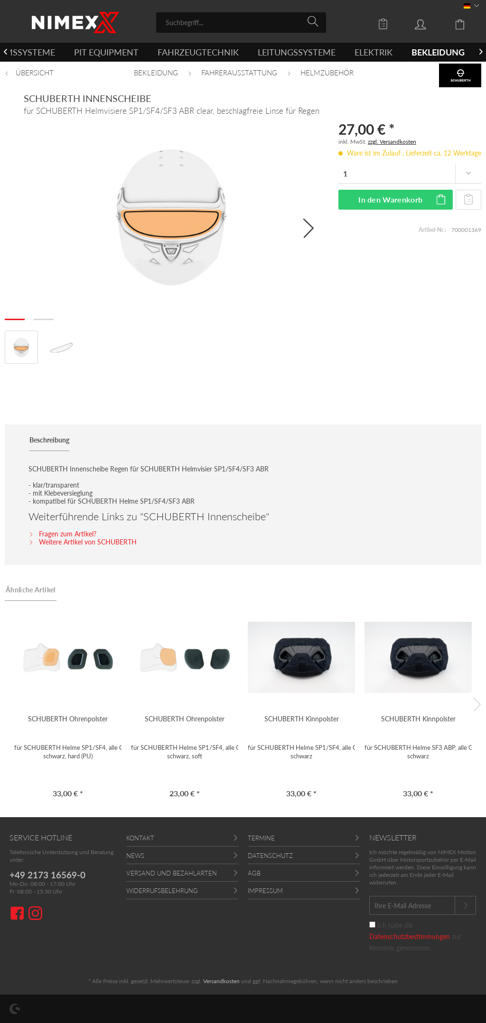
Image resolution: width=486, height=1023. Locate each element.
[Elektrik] (373, 52)
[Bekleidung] (438, 52)
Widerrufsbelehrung (162, 890)
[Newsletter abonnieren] (465, 905)
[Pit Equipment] (106, 52)
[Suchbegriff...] (241, 22)
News (135, 855)
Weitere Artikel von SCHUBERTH (82, 542)
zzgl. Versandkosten (392, 141)
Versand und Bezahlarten (171, 873)
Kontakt (140, 838)
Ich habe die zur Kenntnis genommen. (415, 936)
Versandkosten (221, 981)
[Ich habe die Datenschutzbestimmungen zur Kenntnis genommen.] (372, 925)
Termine (261, 838)
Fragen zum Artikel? (62, 534)
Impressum (265, 890)
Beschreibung (49, 440)
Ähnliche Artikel (31, 590)
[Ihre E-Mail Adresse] (412, 905)
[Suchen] (314, 21)
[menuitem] (241, 22)
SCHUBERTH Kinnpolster (301, 719)
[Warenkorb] (467, 23)
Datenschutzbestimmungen (409, 936)
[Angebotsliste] (385, 23)
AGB (254, 873)
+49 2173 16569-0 (47, 874)
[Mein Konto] (429, 23)
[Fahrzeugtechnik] (198, 52)
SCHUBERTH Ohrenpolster (68, 719)
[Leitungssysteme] (296, 52)
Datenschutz (270, 855)
